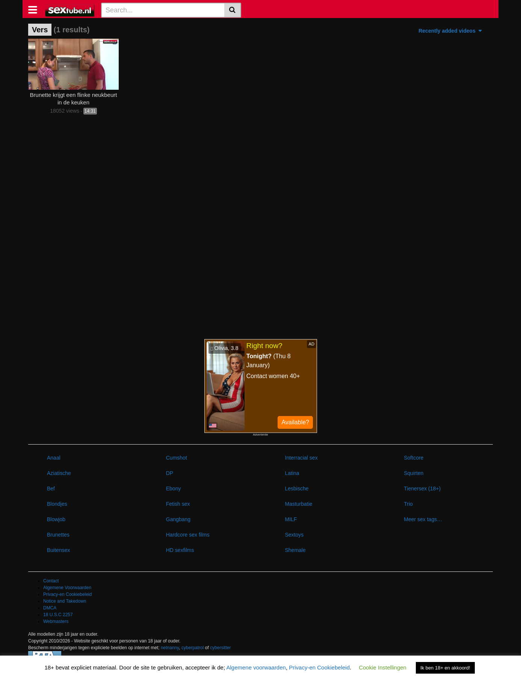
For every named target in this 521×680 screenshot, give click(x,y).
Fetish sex (178, 504)
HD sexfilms (180, 550)
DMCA (49, 608)
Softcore (413, 458)
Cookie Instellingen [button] (382, 667)
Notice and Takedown (64, 601)
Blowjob (56, 519)
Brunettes (58, 535)
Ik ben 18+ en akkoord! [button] (445, 668)
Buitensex (58, 550)
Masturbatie (299, 504)
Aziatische (59, 473)
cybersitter (220, 647)
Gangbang (178, 519)
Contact (51, 581)
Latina (292, 473)
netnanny (170, 647)
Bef (51, 488)
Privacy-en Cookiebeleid (67, 594)
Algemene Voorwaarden (67, 587)
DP (169, 473)
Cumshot (176, 458)
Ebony (173, 488)
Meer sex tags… (423, 519)
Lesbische (297, 488)
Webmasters (55, 621)
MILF (291, 519)
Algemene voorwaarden (255, 667)
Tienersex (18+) (422, 488)
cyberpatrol (192, 647)
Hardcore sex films (188, 535)
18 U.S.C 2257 (58, 614)
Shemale (295, 550)
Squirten (413, 473)
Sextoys (294, 535)
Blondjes (57, 504)
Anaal (53, 458)
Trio (408, 504)
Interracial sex (301, 458)
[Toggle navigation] (35, 9)
